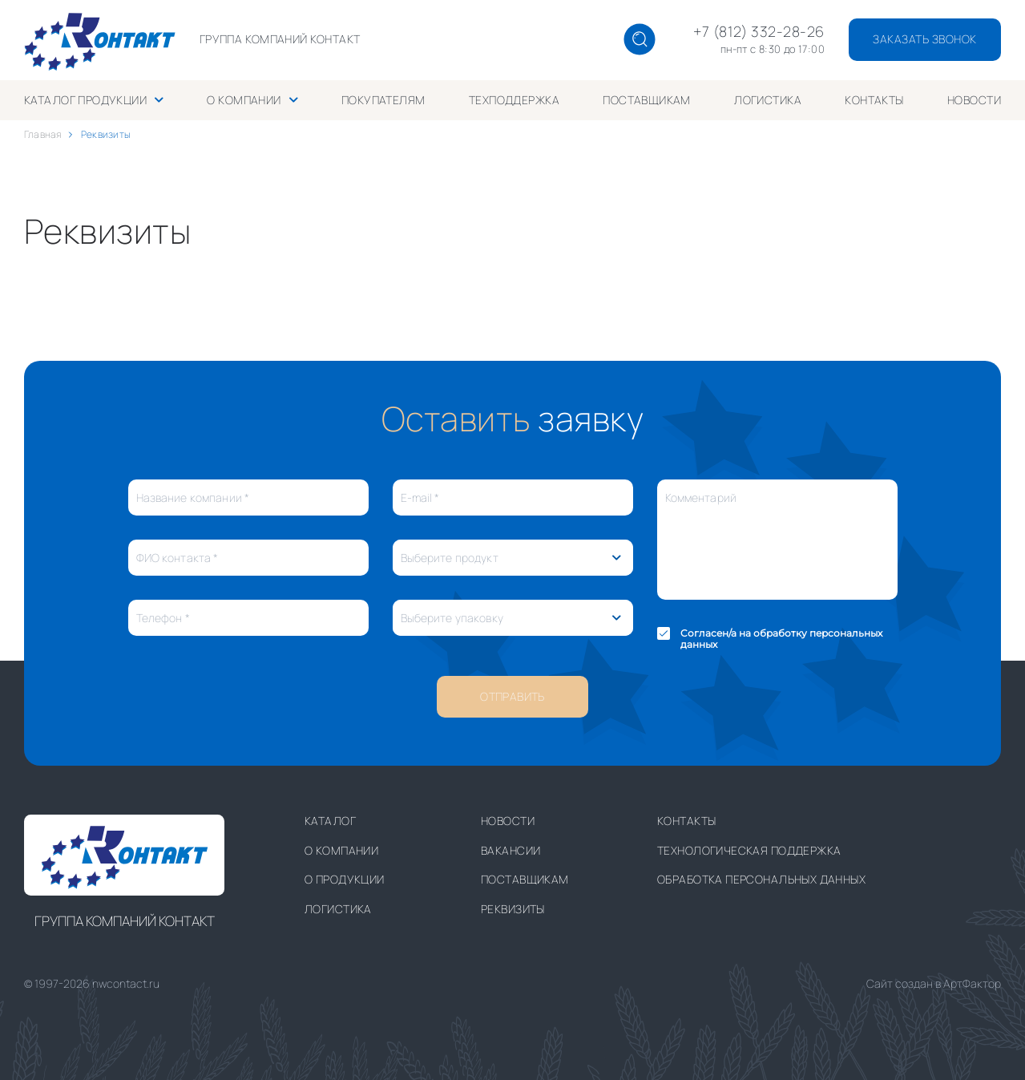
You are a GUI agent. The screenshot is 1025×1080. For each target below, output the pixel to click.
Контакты (874, 99)
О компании (243, 99)
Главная (43, 134)
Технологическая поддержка (749, 850)
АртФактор (972, 983)
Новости (974, 99)
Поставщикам (647, 99)
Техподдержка (514, 99)
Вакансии (510, 850)
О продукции (345, 879)
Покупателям (383, 99)
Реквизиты (513, 908)
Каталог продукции (85, 99)
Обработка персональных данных (761, 879)
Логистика (767, 99)
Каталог (330, 820)
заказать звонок (924, 39)
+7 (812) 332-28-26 (759, 32)
